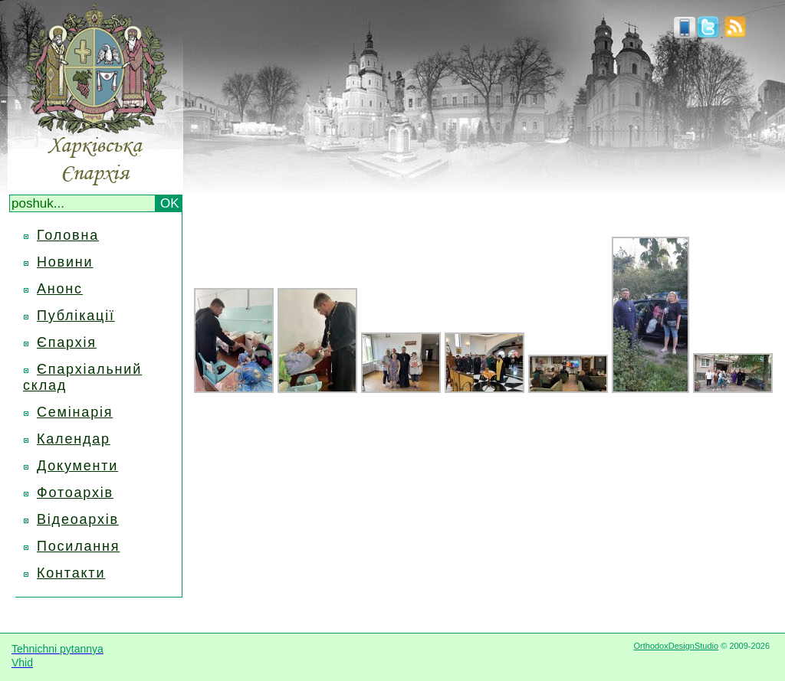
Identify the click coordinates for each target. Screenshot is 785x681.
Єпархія (67, 342)
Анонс (60, 288)
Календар (73, 439)
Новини (65, 262)
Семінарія (75, 412)
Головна (68, 235)
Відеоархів (78, 519)
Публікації (76, 315)
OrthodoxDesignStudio (675, 645)
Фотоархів (75, 492)
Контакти (71, 573)
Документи (77, 465)
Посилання (78, 546)
